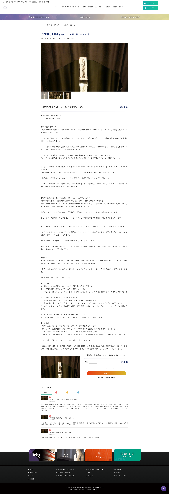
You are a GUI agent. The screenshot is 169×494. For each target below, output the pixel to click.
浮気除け (117, 472)
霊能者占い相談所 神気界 (130, 17)
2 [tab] (52, 95)
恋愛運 (88, 472)
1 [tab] (44, 95)
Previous (42, 68)
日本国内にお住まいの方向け (106, 377)
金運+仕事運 (33, 472)
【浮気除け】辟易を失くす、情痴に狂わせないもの (61, 25)
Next (126, 68)
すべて (46, 392)
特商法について (34, 479)
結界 (31, 476)
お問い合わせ (85, 17)
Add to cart (106, 373)
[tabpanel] (84, 67)
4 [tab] (67, 95)
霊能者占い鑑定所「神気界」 (115, 7)
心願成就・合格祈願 (64, 472)
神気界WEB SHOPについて (70, 7)
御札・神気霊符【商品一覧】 (92, 7)
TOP (56, 7)
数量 (86, 362)
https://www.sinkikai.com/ (66, 38)
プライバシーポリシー (121, 476)
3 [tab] (59, 95)
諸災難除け (117, 469)
